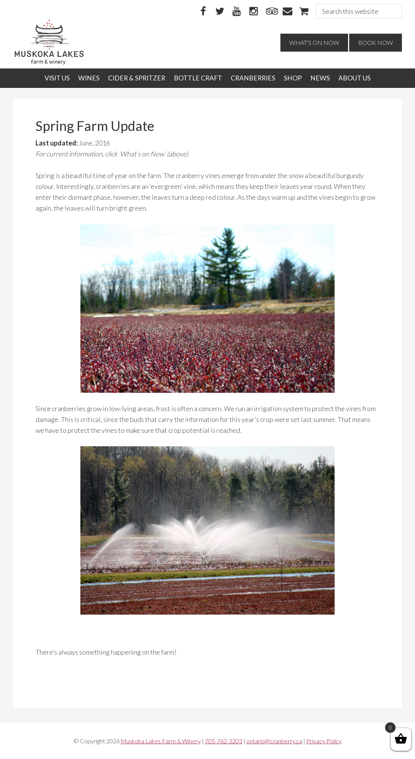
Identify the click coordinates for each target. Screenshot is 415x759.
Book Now (375, 42)
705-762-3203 (223, 740)
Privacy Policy (324, 740)
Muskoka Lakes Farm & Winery (161, 740)
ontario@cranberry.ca (274, 740)
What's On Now (314, 42)
